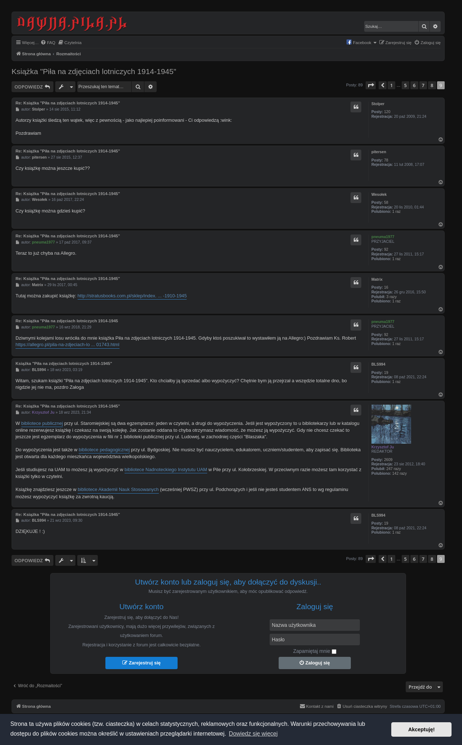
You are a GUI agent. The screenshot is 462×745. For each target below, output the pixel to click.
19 (386, 372)
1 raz (396, 211)
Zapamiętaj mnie (314, 651)
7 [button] (423, 85)
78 (386, 160)
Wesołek (379, 194)
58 (386, 202)
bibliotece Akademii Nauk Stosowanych (118, 489)
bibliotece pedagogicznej (104, 449)
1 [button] (391, 85)
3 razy (391, 296)
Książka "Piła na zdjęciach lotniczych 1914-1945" (94, 71)
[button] (371, 85)
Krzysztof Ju (382, 447)
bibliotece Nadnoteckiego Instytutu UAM (166, 469)
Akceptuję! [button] (421, 729)
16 (386, 287)
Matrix (377, 279)
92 (386, 249)
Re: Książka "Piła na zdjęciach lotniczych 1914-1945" (68, 103)
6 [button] (414, 85)
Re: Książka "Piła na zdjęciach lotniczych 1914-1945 (67, 321)
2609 (388, 459)
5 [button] (405, 85)
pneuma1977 (383, 236)
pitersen (378, 152)
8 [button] (432, 85)
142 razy (399, 473)
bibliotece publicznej (42, 423)
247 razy (393, 468)
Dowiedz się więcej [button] (253, 734)
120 (387, 111)
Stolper (377, 104)
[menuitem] (47, 42)
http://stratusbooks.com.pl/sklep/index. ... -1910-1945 (132, 295)
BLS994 (378, 364)
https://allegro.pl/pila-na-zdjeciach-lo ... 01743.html (67, 344)
